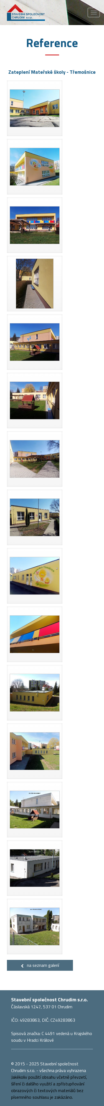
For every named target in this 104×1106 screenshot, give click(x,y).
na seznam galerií (40, 965)
